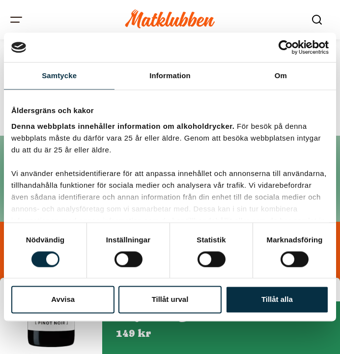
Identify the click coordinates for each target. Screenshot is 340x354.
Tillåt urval (170, 299)
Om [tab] (281, 75)
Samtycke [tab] (59, 75)
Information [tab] (170, 75)
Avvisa (63, 299)
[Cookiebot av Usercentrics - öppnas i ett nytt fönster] (286, 47)
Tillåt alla (277, 299)
